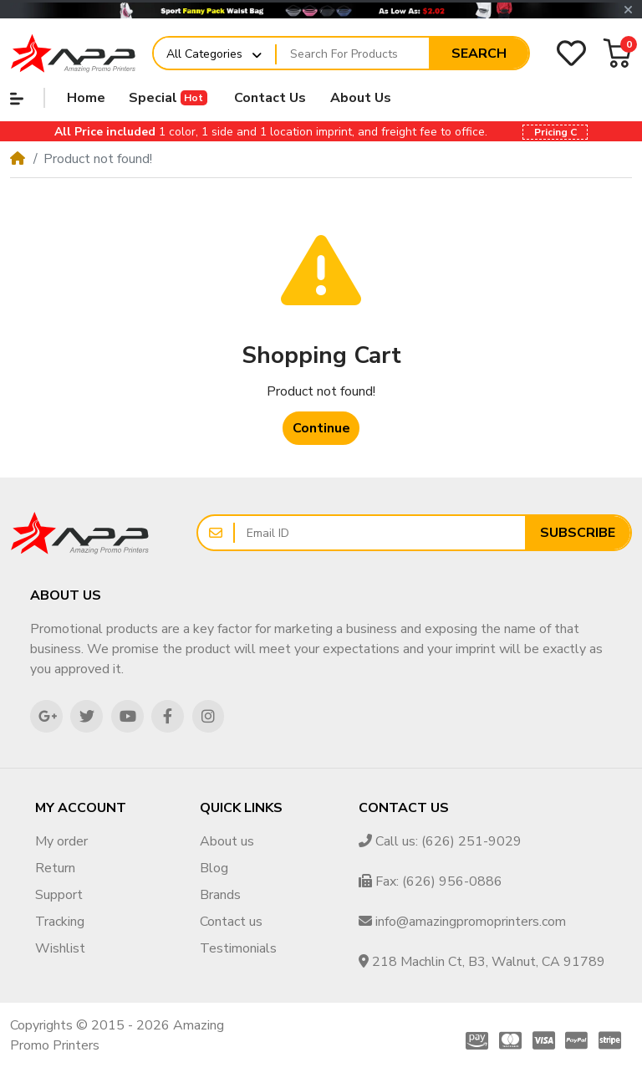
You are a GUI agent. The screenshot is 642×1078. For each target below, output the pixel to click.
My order (61, 841)
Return (55, 868)
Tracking (59, 921)
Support (59, 895)
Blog (214, 868)
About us (227, 841)
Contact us (231, 921)
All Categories (204, 54)
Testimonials (238, 948)
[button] (628, 10)
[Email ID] (380, 532)
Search (479, 53)
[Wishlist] (571, 53)
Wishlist (60, 948)
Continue (321, 428)
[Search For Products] (353, 53)
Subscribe (577, 533)
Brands (220, 895)
